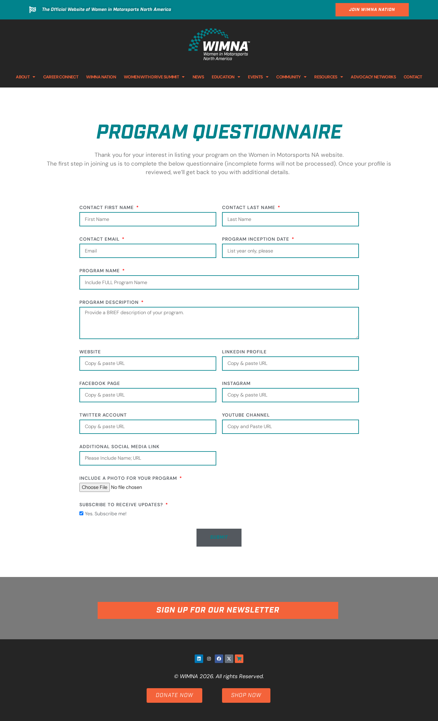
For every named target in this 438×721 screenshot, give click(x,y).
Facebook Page (99, 383)
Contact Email (100, 239)
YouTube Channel (246, 415)
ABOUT (25, 77)
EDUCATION (226, 77)
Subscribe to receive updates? (122, 505)
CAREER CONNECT (60, 77)
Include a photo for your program (129, 478)
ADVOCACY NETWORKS (373, 77)
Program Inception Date (256, 239)
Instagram (236, 383)
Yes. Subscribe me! (106, 513)
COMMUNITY (291, 77)
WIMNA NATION (101, 77)
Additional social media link (119, 447)
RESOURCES (328, 77)
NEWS (198, 77)
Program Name (100, 271)
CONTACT (413, 77)
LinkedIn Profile (244, 352)
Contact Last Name (249, 208)
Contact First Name (107, 208)
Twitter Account (103, 415)
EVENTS (258, 77)
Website (90, 352)
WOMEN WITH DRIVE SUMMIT (154, 77)
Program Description (109, 302)
